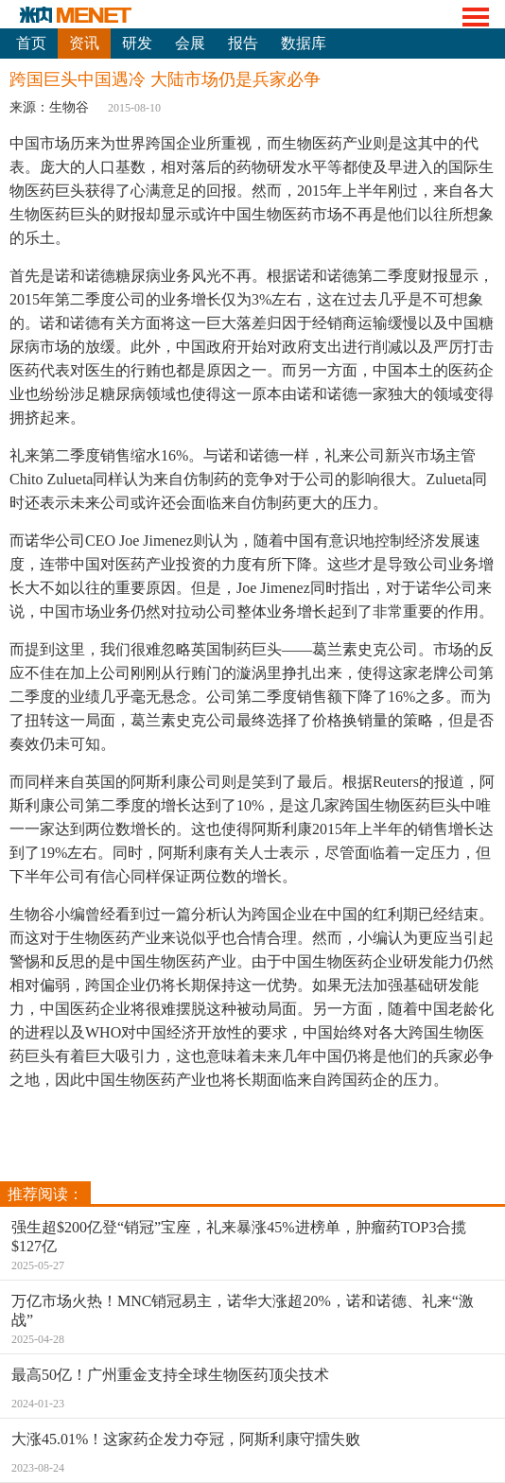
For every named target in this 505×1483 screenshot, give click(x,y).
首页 (31, 43)
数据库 (303, 43)
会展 (190, 43)
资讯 (84, 43)
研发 (137, 43)
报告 (243, 43)
